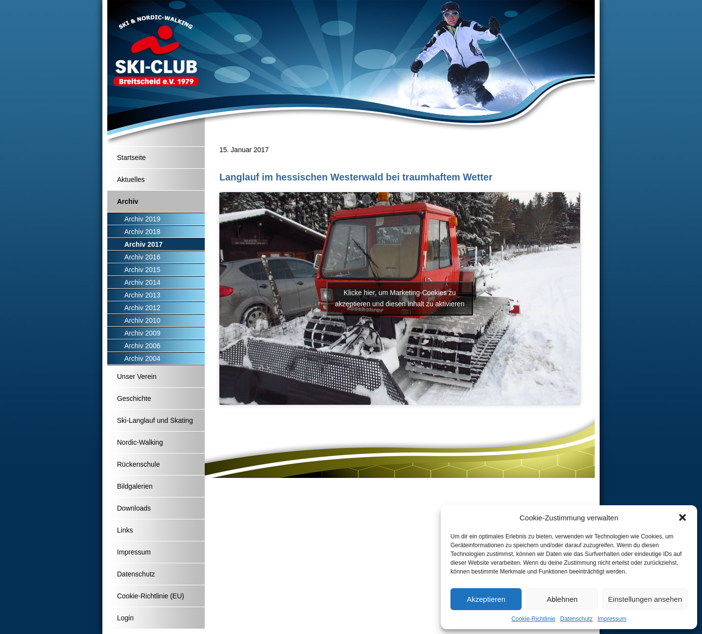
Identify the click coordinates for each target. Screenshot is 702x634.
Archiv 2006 (142, 346)
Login (125, 618)
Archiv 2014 (142, 282)
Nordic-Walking (140, 442)
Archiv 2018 (142, 232)
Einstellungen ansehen (645, 599)
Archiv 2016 (142, 257)
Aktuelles (131, 179)
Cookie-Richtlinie (533, 618)
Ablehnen (561, 599)
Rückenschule (138, 464)
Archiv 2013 (142, 295)
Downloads (134, 508)
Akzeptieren (486, 599)
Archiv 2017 (143, 244)
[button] (682, 517)
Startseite (131, 157)
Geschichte (134, 398)
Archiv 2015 (142, 270)
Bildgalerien (135, 486)
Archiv (127, 201)
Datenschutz (576, 618)
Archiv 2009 (142, 333)
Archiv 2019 (142, 219)
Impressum (612, 618)
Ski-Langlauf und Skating (155, 420)
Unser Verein (136, 376)
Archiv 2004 (142, 358)
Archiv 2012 (142, 308)
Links (125, 530)
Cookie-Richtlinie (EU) (150, 596)
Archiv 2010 (142, 320)
